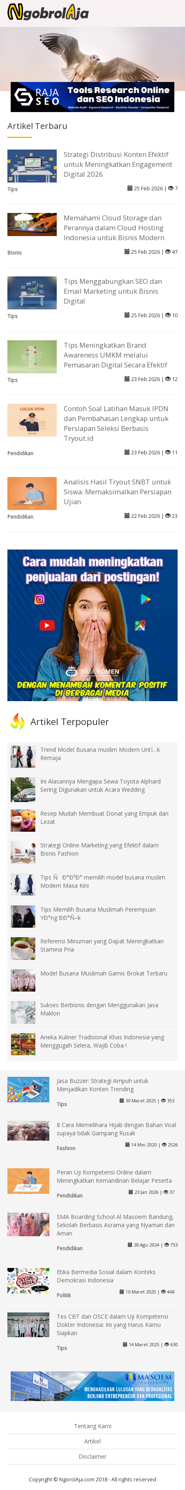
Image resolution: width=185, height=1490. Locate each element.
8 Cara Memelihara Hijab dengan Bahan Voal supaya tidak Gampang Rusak (116, 1129)
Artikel (92, 1441)
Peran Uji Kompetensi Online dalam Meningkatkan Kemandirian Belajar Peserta (114, 1176)
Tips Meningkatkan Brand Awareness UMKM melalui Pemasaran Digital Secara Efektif (115, 355)
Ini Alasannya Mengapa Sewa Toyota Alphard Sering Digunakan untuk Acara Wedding (100, 785)
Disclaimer (92, 1456)
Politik (64, 1295)
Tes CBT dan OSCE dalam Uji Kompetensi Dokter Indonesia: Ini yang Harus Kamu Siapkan (112, 1324)
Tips (12, 189)
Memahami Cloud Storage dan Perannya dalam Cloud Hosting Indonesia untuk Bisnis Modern (114, 227)
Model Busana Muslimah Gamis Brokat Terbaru (103, 973)
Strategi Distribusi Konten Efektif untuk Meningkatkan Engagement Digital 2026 (118, 164)
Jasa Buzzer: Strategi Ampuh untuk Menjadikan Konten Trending (102, 1085)
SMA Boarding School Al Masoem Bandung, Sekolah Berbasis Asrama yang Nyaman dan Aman (116, 1225)
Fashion (66, 1148)
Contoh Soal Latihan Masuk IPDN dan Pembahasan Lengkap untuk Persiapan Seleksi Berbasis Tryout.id (116, 423)
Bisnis (14, 252)
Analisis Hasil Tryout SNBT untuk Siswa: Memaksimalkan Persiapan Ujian (117, 491)
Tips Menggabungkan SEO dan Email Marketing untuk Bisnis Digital (113, 291)
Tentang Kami (92, 1426)
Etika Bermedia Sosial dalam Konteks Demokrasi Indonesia (106, 1276)
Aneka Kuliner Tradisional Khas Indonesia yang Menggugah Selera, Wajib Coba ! (102, 1041)
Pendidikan (20, 453)
